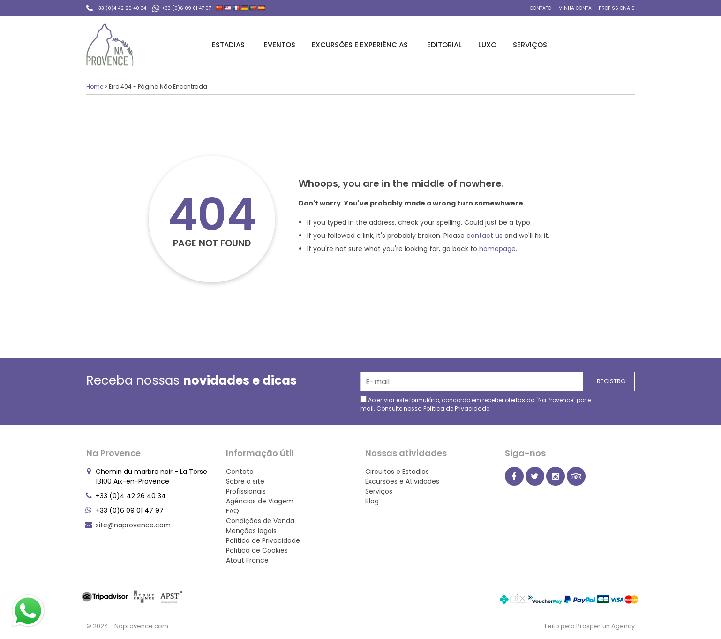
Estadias (230, 45)
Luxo (487, 45)
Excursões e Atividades (402, 481)
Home (94, 87)
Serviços (531, 45)
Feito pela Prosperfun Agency (590, 626)
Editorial (444, 45)
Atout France (247, 560)
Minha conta (575, 8)
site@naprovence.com (133, 525)
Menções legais (251, 530)
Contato (540, 8)
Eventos (279, 45)
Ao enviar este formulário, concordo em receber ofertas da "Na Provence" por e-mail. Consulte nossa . (477, 404)
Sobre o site (245, 481)
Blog (372, 501)
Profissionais (617, 8)
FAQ (232, 511)
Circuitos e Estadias (397, 471)
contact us (484, 235)
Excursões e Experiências (361, 45)
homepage (497, 248)
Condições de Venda (260, 520)
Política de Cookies (257, 550)
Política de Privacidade (456, 408)
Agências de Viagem (259, 501)
